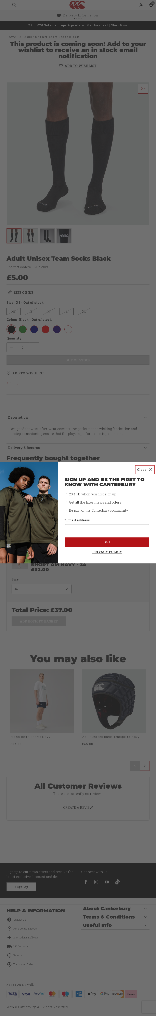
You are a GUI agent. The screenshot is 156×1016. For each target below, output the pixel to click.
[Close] (145, 469)
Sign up (107, 542)
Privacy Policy (107, 552)
